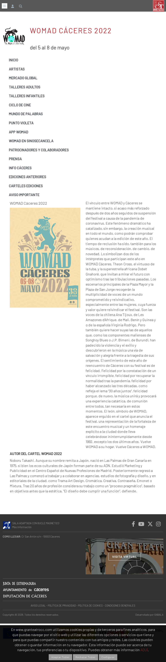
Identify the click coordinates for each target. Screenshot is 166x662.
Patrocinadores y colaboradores (39, 150)
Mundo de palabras (26, 114)
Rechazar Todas (85, 657)
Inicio (13, 60)
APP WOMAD (18, 132)
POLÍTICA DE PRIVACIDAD (62, 605)
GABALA (158, 614)
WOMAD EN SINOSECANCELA (31, 141)
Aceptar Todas (60, 657)
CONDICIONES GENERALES (120, 605)
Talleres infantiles (27, 96)
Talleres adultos (24, 87)
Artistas (17, 69)
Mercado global (23, 78)
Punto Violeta (21, 123)
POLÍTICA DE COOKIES (90, 605)
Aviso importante (24, 195)
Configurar (108, 657)
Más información (21, 527)
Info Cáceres (20, 168)
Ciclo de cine (20, 105)
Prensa (15, 159)
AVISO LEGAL (38, 605)
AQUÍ (144, 650)
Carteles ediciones (26, 186)
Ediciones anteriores (27, 177)
